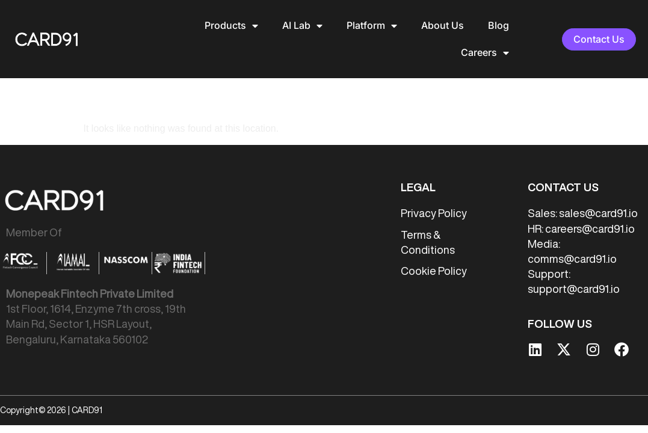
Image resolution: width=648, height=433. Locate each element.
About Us (442, 25)
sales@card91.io (598, 185)
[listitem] (105, 289)
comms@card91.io (572, 231)
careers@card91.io (590, 200)
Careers (485, 53)
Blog (498, 25)
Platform (372, 26)
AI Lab (302, 26)
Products (231, 26)
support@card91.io (574, 261)
